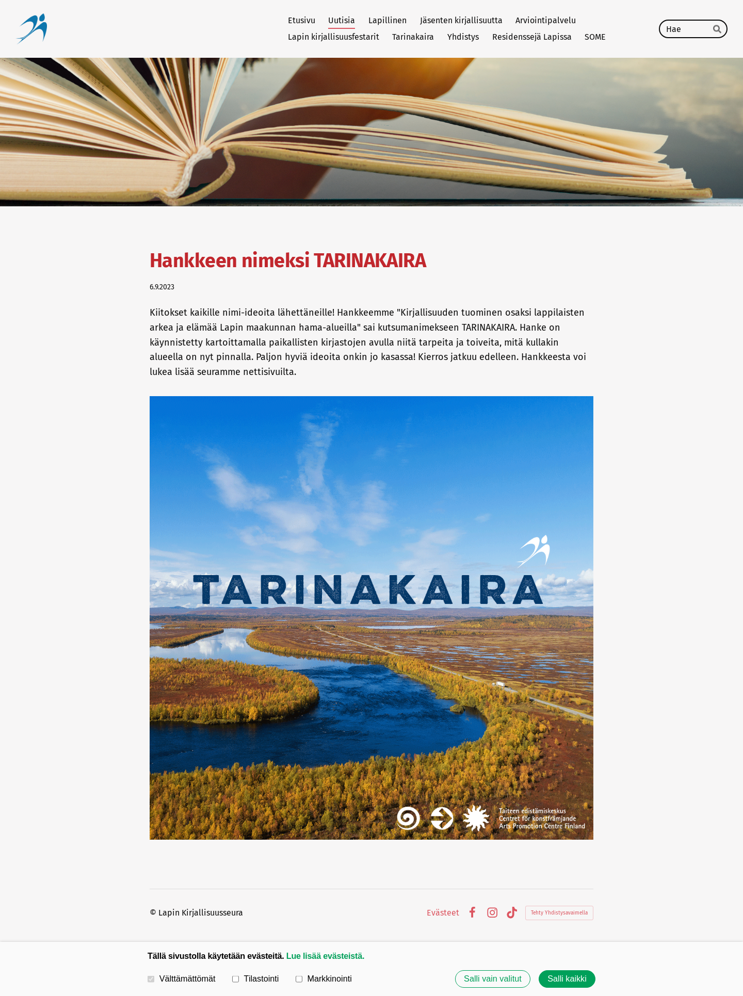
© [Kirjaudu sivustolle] (154, 913)
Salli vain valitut (493, 979)
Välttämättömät (182, 978)
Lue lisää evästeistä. (325, 955)
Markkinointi (324, 978)
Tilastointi (255, 978)
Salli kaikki (567, 979)
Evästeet (443, 913)
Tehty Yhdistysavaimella (559, 913)
